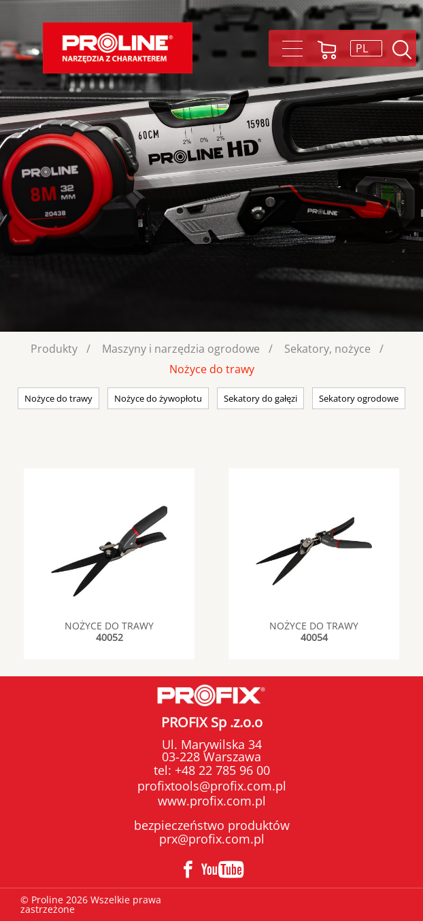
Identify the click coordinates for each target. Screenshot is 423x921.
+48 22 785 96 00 (220, 770)
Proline (118, 47)
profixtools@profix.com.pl (211, 786)
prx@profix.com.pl (212, 839)
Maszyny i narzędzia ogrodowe (181, 348)
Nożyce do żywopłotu (158, 398)
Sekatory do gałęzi (260, 398)
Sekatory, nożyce (327, 348)
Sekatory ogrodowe (359, 398)
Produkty (54, 348)
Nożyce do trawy (211, 369)
